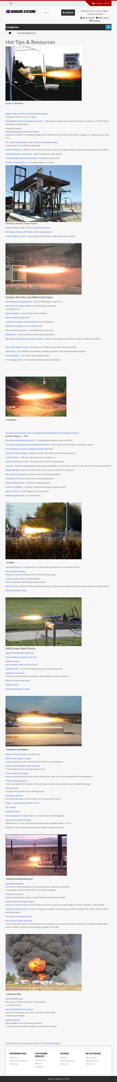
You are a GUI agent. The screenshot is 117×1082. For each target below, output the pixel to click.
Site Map (39, 1066)
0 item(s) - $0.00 (101, 3)
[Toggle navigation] (10, 3)
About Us (14, 1057)
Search (68, 12)
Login (104, 11)
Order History (92, 1060)
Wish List (90, 1063)
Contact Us (40, 1060)
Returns (38, 1063)
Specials (64, 1063)
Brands (63, 1057)
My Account (91, 1057)
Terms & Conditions (19, 1060)
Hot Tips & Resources (26, 33)
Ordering (14, 1063)
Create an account (95, 14)
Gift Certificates (67, 1060)
